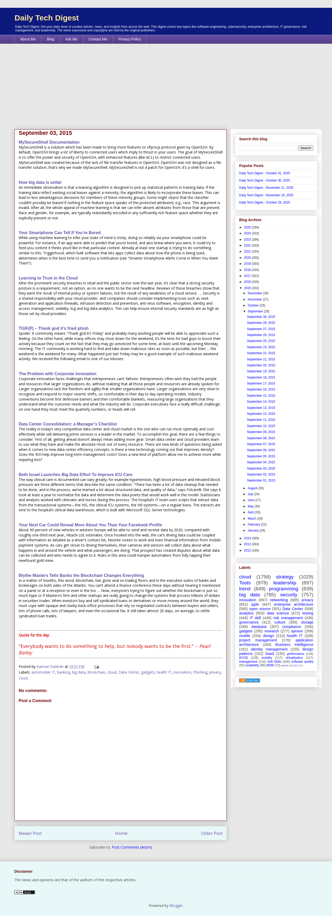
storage (307, 622)
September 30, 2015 (261, 317)
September (256, 311)
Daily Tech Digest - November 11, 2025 (266, 188)
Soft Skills (274, 661)
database (259, 627)
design (268, 636)
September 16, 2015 (261, 389)
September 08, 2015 (261, 438)
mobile (244, 636)
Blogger (176, 905)
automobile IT (43, 672)
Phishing (200, 672)
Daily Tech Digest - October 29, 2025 (264, 202)
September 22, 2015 (261, 353)
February (254, 524)
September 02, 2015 (261, 474)
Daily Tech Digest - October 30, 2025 (264, 180)
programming (283, 588)
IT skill (255, 618)
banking (63, 672)
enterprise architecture (293, 604)
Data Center (129, 672)
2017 (248, 276)
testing (307, 613)
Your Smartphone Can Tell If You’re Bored (60, 232)
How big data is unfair (40, 182)
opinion (297, 631)
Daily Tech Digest (47, 17)
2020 (248, 258)
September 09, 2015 (261, 432)
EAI (296, 665)
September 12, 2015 (261, 414)
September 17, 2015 (261, 383)
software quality (302, 661)
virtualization (294, 658)
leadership (284, 582)
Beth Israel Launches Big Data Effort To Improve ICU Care (76, 474)
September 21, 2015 (261, 359)
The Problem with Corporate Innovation (57, 374)
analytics (246, 613)
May (251, 506)
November (255, 299)
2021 (248, 251)
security (288, 594)
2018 (248, 270)
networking (279, 600)
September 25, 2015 (261, 341)
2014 (248, 538)
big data (79, 672)
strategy (285, 576)
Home (121, 833)
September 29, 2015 (261, 323)
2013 (248, 544)
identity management (269, 649)
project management (258, 640)
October (254, 305)
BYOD (243, 658)
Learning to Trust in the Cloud (48, 278)
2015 (248, 288)
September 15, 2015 (261, 395)
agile (255, 604)
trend (245, 588)
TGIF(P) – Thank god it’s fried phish (54, 328)
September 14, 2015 (261, 401)
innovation (182, 672)
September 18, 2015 (261, 377)
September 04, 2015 (261, 462)
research (271, 631)
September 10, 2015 (261, 426)
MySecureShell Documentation (49, 142)
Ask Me (71, 39)
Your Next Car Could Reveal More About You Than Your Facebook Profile (90, 525)
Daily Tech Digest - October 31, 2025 (264, 173)
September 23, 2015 (261, 347)
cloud (111, 672)
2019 (248, 263)
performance (295, 654)
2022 (248, 245)
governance (249, 622)
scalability (252, 665)
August (253, 488)
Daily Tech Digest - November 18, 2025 (266, 195)
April (251, 512)
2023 (248, 239)
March (252, 518)
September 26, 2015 (261, 335)
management (248, 661)
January (254, 530)
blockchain (96, 672)
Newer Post (30, 833)
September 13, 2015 (261, 408)
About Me (28, 39)
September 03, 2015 (261, 468)
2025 (248, 227)
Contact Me (98, 39)
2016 (248, 282)
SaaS (269, 654)
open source (260, 609)
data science (278, 613)
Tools (23, 678)
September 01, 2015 (261, 480)
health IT (164, 672)
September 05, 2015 (261, 456)
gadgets (148, 672)
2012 (248, 550)
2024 (248, 233)
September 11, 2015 (261, 420)
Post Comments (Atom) (132, 847)
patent (284, 665)
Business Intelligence (294, 644)
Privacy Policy (129, 39)
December (255, 293)
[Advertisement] (166, 82)
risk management (288, 618)
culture (279, 622)
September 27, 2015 (261, 329)
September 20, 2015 (261, 365)
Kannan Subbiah (51, 666)
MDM (270, 665)
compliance (291, 627)
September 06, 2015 (261, 450)
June (251, 500)
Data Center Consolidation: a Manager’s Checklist (68, 424)
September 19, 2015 (261, 371)
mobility (266, 658)
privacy (215, 672)
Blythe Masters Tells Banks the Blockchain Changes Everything (81, 575)
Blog (50, 39)
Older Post (212, 833)
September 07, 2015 (261, 444)
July (251, 494)
